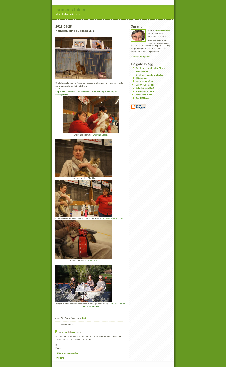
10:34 (84, 318)
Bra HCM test (142, 98)
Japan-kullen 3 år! (145, 85)
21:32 (64, 332)
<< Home (59, 358)
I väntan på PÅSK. (145, 81)
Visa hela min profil (140, 56)
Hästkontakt (142, 71)
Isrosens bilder (70, 9)
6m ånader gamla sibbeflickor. (151, 68)
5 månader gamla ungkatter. (149, 75)
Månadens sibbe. (144, 94)
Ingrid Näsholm (162, 30)
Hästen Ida (141, 78)
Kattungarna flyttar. (145, 91)
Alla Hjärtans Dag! (145, 88)
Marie (74, 332)
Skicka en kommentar (67, 353)
